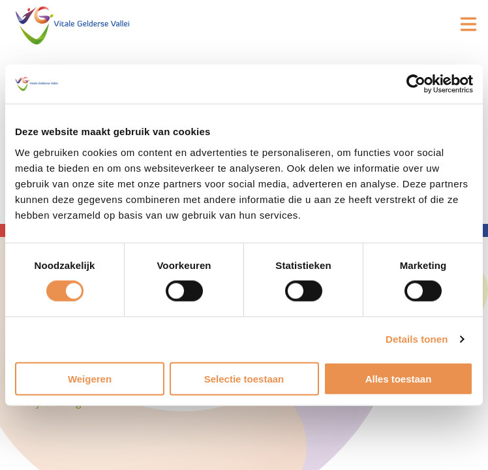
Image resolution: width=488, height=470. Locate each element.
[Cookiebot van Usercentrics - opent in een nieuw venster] (416, 84)
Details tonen (417, 339)
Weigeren (90, 378)
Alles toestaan (398, 378)
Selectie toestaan (244, 378)
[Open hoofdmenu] (468, 24)
